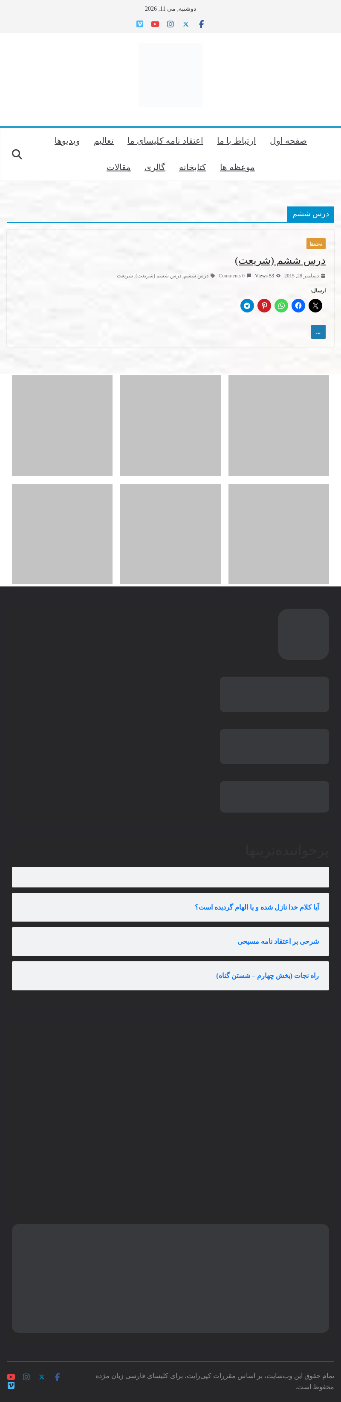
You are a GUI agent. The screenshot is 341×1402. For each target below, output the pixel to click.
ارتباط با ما (236, 140)
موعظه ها (237, 167)
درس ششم (196, 276)
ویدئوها (316, 243)
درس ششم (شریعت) (280, 260)
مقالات (119, 167)
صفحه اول (288, 140)
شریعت (125, 276)
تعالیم (104, 140)
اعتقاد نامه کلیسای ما (165, 140)
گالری (154, 167)
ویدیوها (67, 140)
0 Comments (235, 276)
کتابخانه (192, 167)
